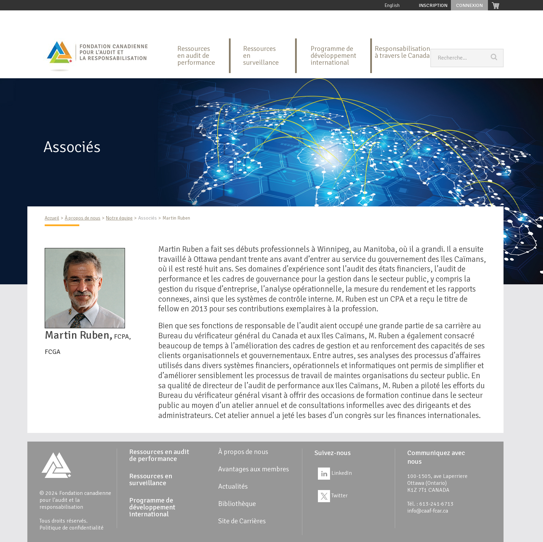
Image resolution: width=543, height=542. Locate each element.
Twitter (333, 495)
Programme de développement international (311, 16)
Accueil (50, 16)
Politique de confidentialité (71, 527)
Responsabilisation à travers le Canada (402, 52)
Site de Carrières (82, 30)
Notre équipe (119, 218)
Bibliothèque (440, 16)
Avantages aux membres (392, 16)
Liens (48, 30)
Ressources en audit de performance (151, 16)
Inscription (433, 5)
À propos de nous (86, 16)
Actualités (474, 16)
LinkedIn (335, 473)
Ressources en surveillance (227, 16)
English (392, 5)
